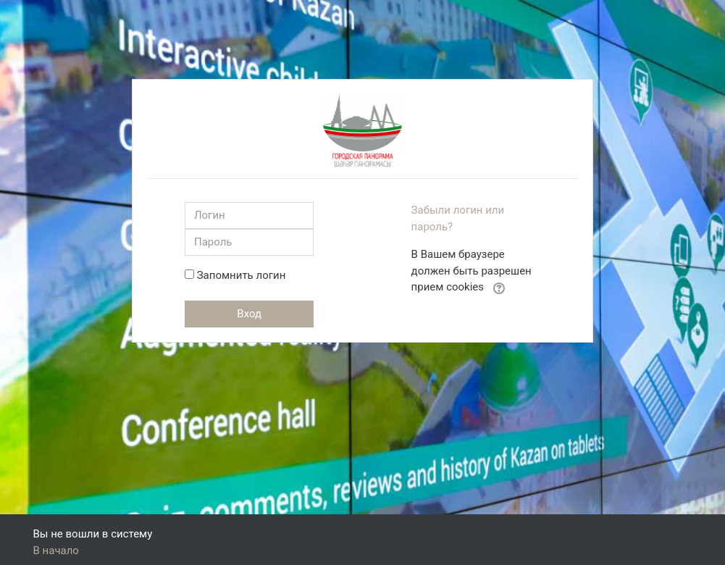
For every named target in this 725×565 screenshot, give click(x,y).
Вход (249, 313)
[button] (499, 288)
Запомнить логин (241, 275)
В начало (56, 550)
